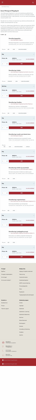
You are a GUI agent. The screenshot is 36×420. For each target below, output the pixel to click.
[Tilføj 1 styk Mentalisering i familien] (7, 127)
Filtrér (4, 34)
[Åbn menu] (2, 2)
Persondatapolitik (23, 286)
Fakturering (22, 274)
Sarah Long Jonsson (30, 72)
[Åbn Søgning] (33, 2)
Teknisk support (5, 308)
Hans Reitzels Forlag (5, 6)
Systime (21, 335)
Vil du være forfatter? (6, 280)
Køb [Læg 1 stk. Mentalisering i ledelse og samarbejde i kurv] (21, 193)
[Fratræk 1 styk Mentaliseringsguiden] (3, 64)
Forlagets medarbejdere (6, 274)
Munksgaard (22, 323)
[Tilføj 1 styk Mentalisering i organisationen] (7, 225)
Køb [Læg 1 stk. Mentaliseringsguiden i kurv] (21, 63)
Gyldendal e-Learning (24, 311)
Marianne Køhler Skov (30, 233)
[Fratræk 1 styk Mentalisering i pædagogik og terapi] (3, 257)
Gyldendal (21, 308)
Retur (20, 289)
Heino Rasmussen (29, 104)
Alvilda (20, 302)
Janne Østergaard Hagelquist (17, 40)
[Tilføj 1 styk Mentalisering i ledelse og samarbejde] (7, 193)
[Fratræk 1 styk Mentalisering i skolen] (3, 96)
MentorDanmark (23, 320)
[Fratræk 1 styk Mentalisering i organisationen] (3, 225)
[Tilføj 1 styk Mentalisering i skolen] (7, 96)
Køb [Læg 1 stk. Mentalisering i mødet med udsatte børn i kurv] (21, 161)
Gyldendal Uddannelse (24, 314)
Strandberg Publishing (24, 329)
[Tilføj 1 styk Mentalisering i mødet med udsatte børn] (7, 161)
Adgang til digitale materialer (26, 271)
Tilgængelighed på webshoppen (26, 294)
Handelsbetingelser (23, 280)
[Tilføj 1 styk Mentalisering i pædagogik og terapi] (7, 257)
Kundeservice (4, 302)
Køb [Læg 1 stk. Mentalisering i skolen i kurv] (21, 95)
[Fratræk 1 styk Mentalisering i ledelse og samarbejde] (3, 193)
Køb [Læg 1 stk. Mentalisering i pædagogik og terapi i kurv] (21, 256)
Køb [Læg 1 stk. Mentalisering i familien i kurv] (21, 127)
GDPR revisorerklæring (24, 283)
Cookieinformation (23, 277)
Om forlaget (4, 277)
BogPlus (3, 271)
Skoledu (21, 326)
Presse (2, 305)
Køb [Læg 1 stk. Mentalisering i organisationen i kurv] (21, 225)
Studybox (21, 332)
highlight (21, 305)
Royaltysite (21, 292)
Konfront (21, 317)
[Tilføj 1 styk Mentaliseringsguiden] (7, 64)
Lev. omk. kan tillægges (30, 59)
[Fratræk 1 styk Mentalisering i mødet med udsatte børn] (3, 161)
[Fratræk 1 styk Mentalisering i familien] (3, 127)
